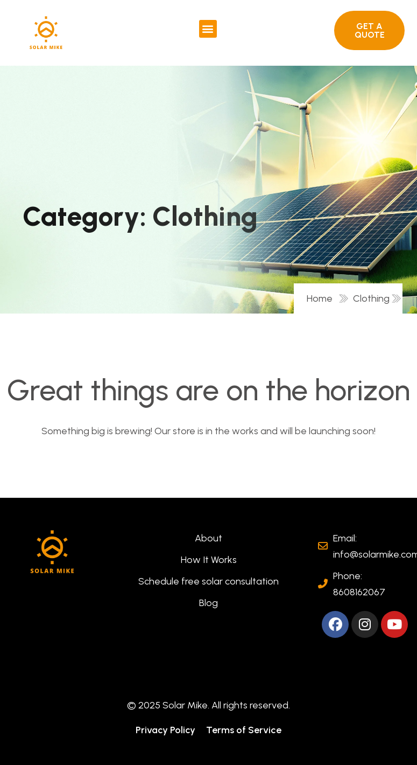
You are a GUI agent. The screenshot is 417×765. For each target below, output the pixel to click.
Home (322, 298)
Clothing (371, 298)
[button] (208, 29)
